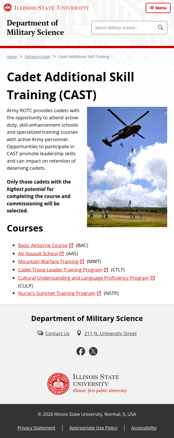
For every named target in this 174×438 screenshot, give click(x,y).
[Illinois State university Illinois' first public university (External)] (87, 384)
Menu (161, 7)
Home (12, 56)
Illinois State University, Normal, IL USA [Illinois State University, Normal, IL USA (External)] (95, 414)
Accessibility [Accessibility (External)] (143, 428)
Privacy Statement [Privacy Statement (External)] (36, 428)
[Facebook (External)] (81, 351)
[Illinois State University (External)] (46, 7)
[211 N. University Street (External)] (106, 333)
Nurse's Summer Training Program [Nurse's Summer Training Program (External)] (56, 293)
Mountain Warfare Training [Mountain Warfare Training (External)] (48, 261)
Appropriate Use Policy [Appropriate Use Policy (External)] (93, 428)
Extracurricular (37, 56)
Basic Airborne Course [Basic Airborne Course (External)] (42, 245)
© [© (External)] (40, 414)
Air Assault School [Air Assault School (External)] (38, 253)
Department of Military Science (35, 27)
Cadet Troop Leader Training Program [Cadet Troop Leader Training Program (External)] (60, 269)
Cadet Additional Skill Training (84, 56)
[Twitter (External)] (93, 351)
